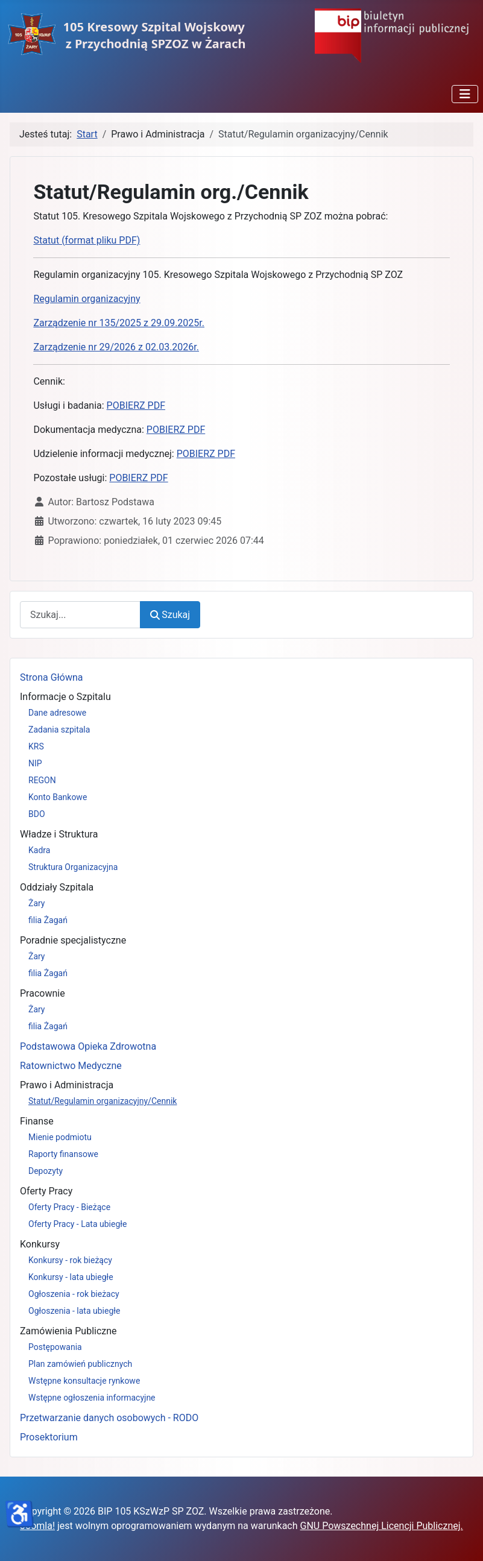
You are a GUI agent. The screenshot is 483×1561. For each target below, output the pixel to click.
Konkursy (40, 1244)
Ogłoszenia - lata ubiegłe (74, 1311)
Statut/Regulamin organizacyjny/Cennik (102, 1101)
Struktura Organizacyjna (73, 867)
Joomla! (37, 1525)
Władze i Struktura (59, 834)
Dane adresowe (57, 712)
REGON (42, 780)
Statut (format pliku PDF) (86, 240)
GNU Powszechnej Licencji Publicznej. (381, 1525)
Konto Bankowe (57, 797)
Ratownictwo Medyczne (71, 1065)
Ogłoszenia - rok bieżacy (73, 1294)
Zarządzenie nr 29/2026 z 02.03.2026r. (116, 347)
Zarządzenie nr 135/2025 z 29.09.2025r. (118, 323)
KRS (36, 746)
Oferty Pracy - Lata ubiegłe (77, 1224)
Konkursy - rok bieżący (70, 1260)
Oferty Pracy (46, 1191)
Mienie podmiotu (60, 1137)
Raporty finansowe (63, 1154)
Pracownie (42, 993)
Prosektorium (49, 1437)
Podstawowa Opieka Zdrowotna (88, 1046)
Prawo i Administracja (66, 1085)
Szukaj (170, 614)
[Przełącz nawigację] (465, 94)
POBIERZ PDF (136, 405)
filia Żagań (48, 920)
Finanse (37, 1121)
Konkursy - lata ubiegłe (70, 1277)
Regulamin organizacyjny (86, 298)
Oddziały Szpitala (56, 887)
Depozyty (45, 1171)
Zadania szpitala (59, 729)
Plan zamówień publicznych (80, 1364)
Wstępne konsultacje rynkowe (84, 1381)
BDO (36, 814)
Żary (36, 903)
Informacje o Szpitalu (65, 696)
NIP (35, 763)
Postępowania (55, 1347)
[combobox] (80, 614)
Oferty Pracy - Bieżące (69, 1207)
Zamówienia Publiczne (68, 1331)
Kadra (39, 850)
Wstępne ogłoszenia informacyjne (92, 1397)
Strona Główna (51, 677)
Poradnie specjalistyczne (73, 940)
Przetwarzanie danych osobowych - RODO (109, 1418)
